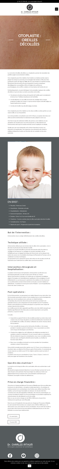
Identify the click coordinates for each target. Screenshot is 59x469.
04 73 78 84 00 (23, 1)
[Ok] (57, 464)
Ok (29, 466)
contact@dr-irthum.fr (36, 1)
